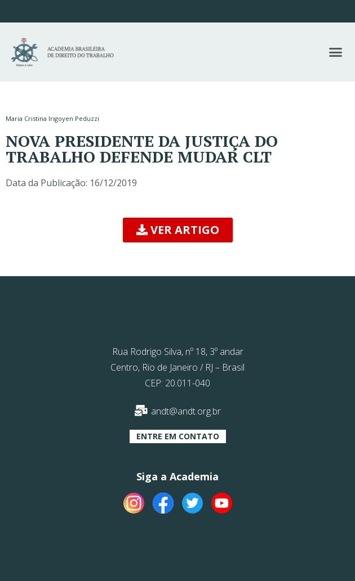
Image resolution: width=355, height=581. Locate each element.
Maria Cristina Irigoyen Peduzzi (52, 118)
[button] (335, 52)
